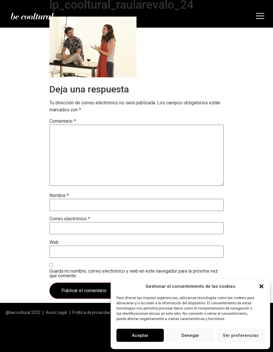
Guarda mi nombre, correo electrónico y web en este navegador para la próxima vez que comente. (133, 273)
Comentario (62, 121)
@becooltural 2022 (23, 312)
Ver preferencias (240, 335)
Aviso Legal (56, 312)
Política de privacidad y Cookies (101, 312)
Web (54, 242)
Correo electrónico (69, 219)
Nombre (59, 195)
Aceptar (140, 335)
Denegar (190, 335)
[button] (261, 286)
